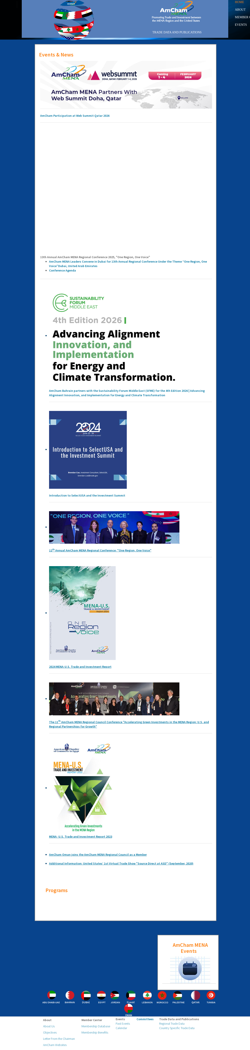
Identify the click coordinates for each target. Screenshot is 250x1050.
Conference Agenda (62, 270)
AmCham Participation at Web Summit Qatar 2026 (74, 116)
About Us (49, 1026)
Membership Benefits (94, 1032)
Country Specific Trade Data (176, 1028)
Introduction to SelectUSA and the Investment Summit (87, 495)
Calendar (121, 1028)
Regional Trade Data (172, 1024)
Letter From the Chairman (59, 1039)
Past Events (123, 1024)
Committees (145, 1019)
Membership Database (95, 1026)
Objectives (50, 1032)
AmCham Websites (55, 1045)
